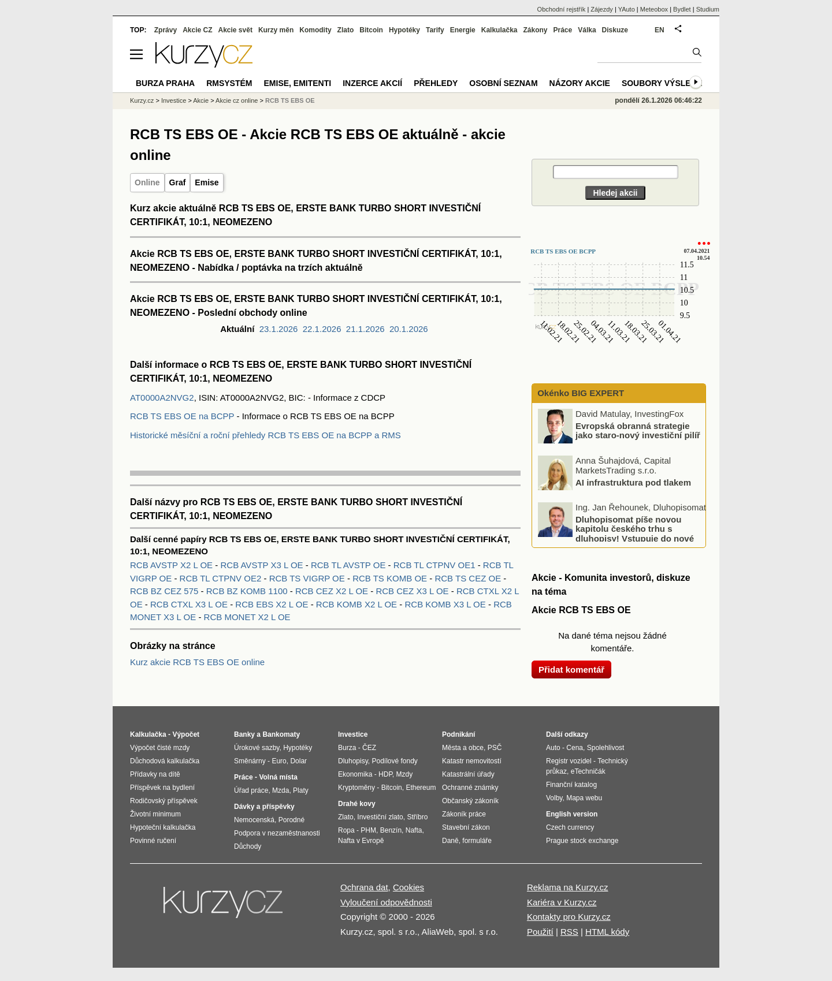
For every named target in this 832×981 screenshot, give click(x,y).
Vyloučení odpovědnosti (386, 902)
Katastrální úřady (468, 774)
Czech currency (570, 827)
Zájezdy (601, 9)
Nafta (414, 830)
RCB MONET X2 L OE (247, 617)
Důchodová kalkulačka (164, 761)
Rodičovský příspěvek (164, 801)
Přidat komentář (571, 669)
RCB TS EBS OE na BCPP (182, 416)
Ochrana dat (364, 887)
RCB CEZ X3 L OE (413, 591)
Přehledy (436, 83)
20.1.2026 (408, 329)
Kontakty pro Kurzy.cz (569, 917)
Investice (173, 100)
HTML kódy (607, 932)
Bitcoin (371, 30)
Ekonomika (355, 774)
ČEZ (369, 748)
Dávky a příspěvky (264, 807)
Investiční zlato (380, 817)
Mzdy (404, 774)
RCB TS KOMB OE (390, 578)
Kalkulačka (499, 30)
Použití (540, 932)
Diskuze (615, 30)
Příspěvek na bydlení (162, 788)
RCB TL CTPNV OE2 (222, 578)
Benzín (391, 830)
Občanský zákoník (470, 801)
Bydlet (682, 9)
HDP (385, 774)
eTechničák (588, 771)
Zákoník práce (464, 814)
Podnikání (458, 734)
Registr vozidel (569, 761)
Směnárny (250, 761)
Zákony (535, 30)
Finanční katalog (571, 785)
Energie (463, 30)
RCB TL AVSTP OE (349, 565)
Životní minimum (155, 814)
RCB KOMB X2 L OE (358, 604)
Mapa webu (584, 798)
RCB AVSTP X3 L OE (262, 565)
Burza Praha (165, 83)
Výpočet (185, 734)
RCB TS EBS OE (290, 100)
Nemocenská (254, 820)
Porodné (291, 820)
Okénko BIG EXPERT (579, 393)
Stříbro (417, 817)
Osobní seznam (503, 83)
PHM (368, 830)
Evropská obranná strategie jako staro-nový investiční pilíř (637, 430)
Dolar (298, 761)
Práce (563, 30)
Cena (574, 748)
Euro (279, 761)
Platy (301, 790)
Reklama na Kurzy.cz (567, 887)
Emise (206, 182)
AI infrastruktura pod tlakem (633, 482)
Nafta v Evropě (361, 841)
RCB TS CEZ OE (468, 578)
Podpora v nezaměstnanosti (277, 833)
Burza (347, 748)
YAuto (626, 9)
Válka (587, 30)
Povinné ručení (153, 841)
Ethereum (421, 788)
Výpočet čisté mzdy (160, 748)
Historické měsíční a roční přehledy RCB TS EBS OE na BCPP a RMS (265, 435)
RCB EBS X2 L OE (272, 604)
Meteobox (654, 9)
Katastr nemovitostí (472, 761)
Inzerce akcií (372, 83)
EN (659, 30)
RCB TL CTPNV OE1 (435, 565)
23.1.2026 (278, 329)
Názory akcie (579, 83)
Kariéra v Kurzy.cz (562, 902)
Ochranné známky (470, 788)
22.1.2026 (322, 329)
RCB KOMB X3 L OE (446, 604)
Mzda (280, 790)
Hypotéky (404, 30)
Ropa (346, 830)
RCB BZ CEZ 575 (165, 591)
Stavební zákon (466, 827)
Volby (554, 798)
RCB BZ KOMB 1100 (248, 591)
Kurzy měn (276, 30)
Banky (244, 734)
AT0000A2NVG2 (162, 397)
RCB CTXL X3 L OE (190, 604)
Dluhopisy (353, 761)
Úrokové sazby (256, 748)
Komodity (315, 30)
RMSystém (229, 83)
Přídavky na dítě (155, 774)
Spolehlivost (606, 748)
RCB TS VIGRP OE (308, 578)
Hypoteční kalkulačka (162, 827)
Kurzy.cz (142, 100)
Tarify (435, 30)
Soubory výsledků (665, 83)
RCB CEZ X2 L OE (332, 591)
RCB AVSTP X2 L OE (172, 565)
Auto (553, 748)
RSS (569, 932)
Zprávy (165, 30)
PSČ (495, 748)
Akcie (201, 100)
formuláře (477, 841)
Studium (707, 9)
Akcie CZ (197, 30)
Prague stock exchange (582, 841)
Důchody (247, 846)
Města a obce (463, 748)
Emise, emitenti (298, 83)
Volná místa (278, 777)
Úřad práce (251, 790)
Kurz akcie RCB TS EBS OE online (197, 662)
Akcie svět (235, 30)
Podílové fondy (394, 761)
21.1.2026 (365, 329)
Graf (177, 182)
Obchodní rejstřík (561, 9)
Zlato (345, 30)
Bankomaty (281, 734)
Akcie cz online (237, 100)
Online (147, 182)
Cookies (408, 887)
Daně (450, 841)
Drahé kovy (357, 804)
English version (571, 814)
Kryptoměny (356, 788)
